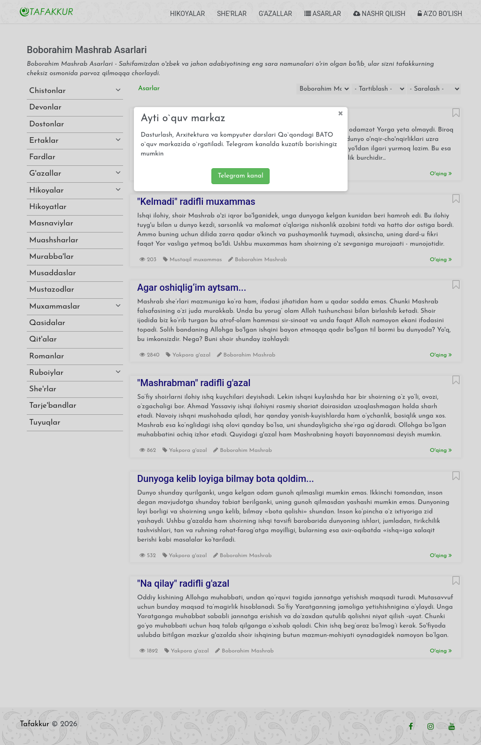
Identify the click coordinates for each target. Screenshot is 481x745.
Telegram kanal (240, 175)
